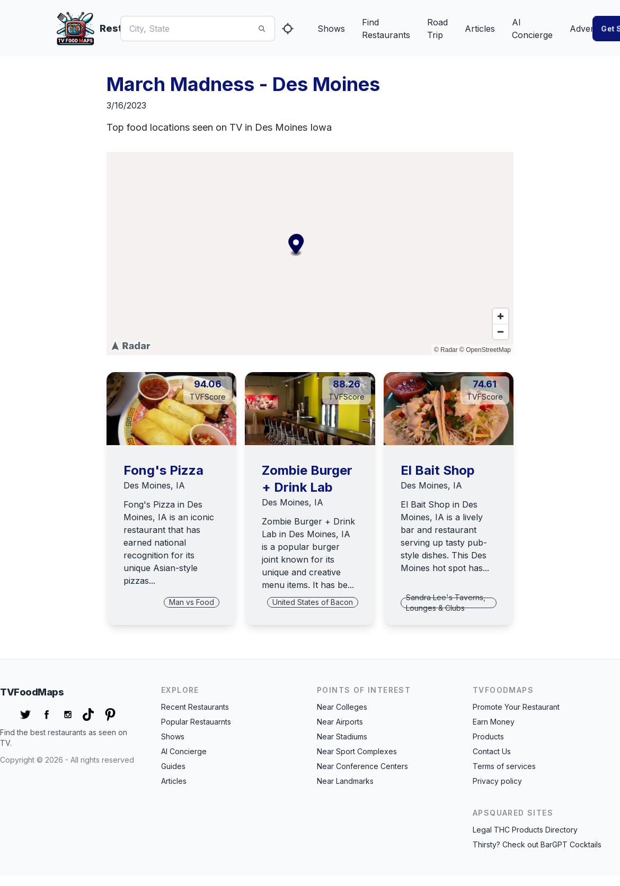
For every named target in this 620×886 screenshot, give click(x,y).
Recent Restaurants (195, 706)
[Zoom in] (500, 316)
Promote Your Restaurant (516, 706)
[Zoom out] (500, 331)
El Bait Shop (438, 470)
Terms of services (504, 766)
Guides (173, 766)
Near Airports (340, 721)
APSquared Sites (513, 812)
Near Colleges (342, 706)
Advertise (588, 28)
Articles (480, 28)
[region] (310, 253)
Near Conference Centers (362, 766)
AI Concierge (532, 28)
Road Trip (437, 28)
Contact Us (492, 751)
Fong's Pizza (163, 470)
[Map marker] (268, 244)
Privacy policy (497, 780)
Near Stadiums (342, 736)
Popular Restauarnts (196, 721)
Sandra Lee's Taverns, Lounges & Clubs (445, 602)
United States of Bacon (312, 602)
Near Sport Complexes (357, 751)
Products (488, 736)
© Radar (446, 350)
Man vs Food (191, 602)
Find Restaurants (386, 28)
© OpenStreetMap (485, 350)
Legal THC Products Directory (525, 829)
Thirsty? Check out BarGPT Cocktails (537, 844)
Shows (331, 28)
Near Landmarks (345, 780)
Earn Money (494, 721)
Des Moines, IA (154, 485)
